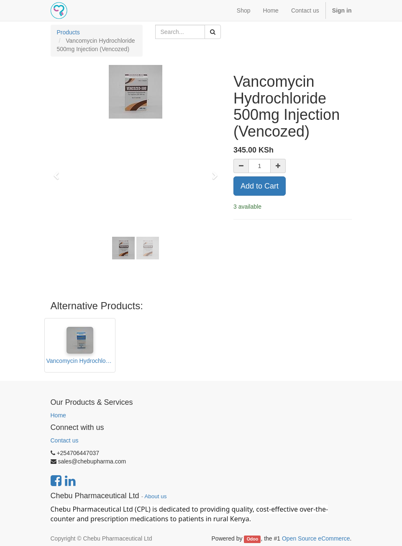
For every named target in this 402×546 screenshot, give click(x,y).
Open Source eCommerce (316, 538)
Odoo (252, 538)
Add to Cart (260, 186)
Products (68, 32)
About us (155, 496)
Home (58, 415)
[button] (59, 172)
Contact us (65, 440)
